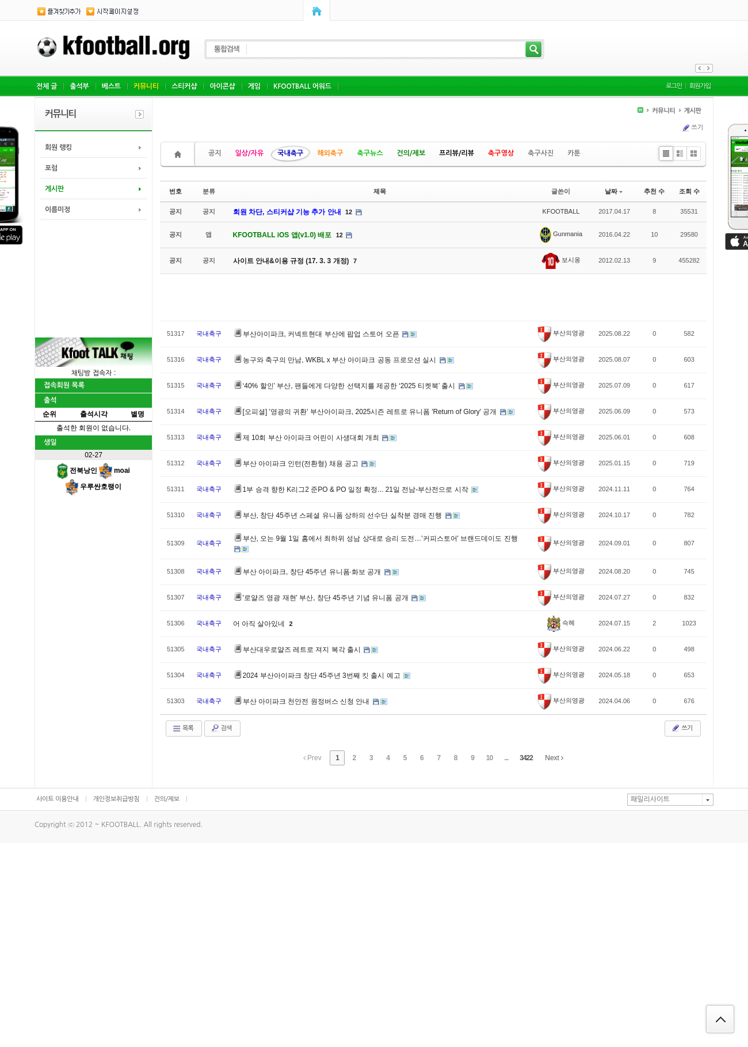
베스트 (111, 86)
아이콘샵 (222, 86)
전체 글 (46, 86)
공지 (215, 153)
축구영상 (501, 153)
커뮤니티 (146, 86)
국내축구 (290, 153)
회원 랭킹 (58, 147)
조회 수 (689, 191)
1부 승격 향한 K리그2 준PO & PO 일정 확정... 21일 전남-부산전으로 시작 (356, 489)
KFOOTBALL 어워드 (302, 86)
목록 (182, 728)
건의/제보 (411, 153)
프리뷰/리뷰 (456, 153)
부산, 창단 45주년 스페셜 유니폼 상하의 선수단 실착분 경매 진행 (343, 515)
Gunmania (561, 233)
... (506, 758)
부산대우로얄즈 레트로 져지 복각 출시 (303, 650)
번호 (175, 191)
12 (348, 211)
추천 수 (654, 191)
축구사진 (541, 153)
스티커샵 (184, 86)
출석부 (79, 86)
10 (489, 758)
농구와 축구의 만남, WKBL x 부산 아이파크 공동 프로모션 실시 (340, 360)
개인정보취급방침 (116, 799)
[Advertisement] (92, 277)
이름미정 (57, 209)
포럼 (51, 168)
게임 (254, 86)
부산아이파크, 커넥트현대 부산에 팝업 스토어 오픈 (322, 334)
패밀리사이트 (650, 799)
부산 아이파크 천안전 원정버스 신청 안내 (307, 701)
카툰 (574, 153)
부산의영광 (561, 332)
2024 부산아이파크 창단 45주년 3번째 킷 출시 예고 (322, 676)
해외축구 (330, 153)
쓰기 (692, 127)
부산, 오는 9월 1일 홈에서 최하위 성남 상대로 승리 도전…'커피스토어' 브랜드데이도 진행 (380, 538)
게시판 (54, 188)
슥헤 (561, 622)
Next (554, 758)
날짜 (614, 191)
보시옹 (561, 259)
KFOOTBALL (561, 211)
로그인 (674, 86)
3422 (526, 758)
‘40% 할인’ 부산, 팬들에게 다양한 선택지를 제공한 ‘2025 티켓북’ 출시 (350, 386)
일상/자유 (249, 153)
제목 (379, 191)
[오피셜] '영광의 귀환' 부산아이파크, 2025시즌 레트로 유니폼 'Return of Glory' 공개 (371, 412)
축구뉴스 (370, 153)
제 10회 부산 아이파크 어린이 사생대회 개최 (312, 438)
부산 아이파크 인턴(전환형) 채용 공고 (302, 464)
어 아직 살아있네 (260, 624)
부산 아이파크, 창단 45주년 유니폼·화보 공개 (313, 572)
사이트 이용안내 (57, 799)
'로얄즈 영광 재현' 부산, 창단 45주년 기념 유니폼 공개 (326, 598)
